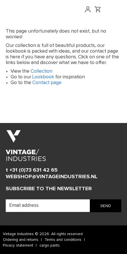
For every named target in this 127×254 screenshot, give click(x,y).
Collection (41, 71)
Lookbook (43, 77)
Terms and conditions (63, 240)
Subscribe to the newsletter (49, 188)
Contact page (46, 82)
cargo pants (49, 245)
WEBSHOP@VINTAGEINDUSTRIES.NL (52, 176)
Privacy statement (18, 245)
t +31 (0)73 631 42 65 (31, 170)
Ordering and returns (20, 240)
